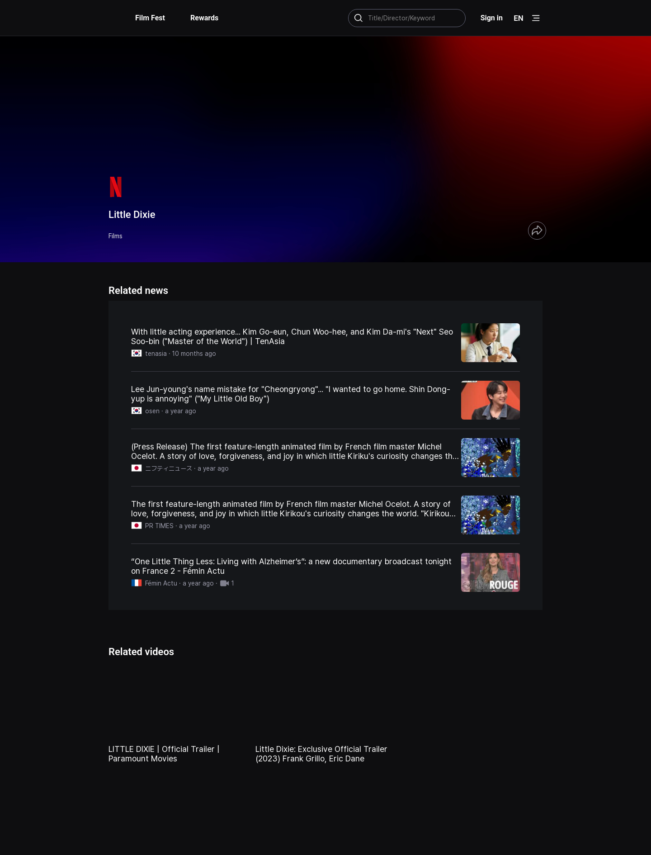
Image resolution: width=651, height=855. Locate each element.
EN (519, 18)
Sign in (492, 18)
